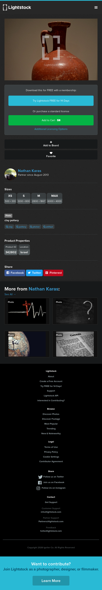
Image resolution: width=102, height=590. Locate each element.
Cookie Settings (51, 456)
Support (51, 390)
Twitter (34, 273)
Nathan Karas (29, 170)
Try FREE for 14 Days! (51, 386)
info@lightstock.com (51, 511)
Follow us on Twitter (53, 476)
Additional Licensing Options (51, 129)
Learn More (51, 580)
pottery (21, 226)
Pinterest (53, 273)
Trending (51, 428)
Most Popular (51, 423)
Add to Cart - (51, 120)
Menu (96, 7)
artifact (48, 226)
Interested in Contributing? (51, 400)
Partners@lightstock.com (51, 521)
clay (9, 226)
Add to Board (51, 144)
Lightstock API (51, 395)
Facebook (15, 273)
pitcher (35, 226)
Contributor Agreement (51, 461)
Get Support (51, 502)
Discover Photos (51, 414)
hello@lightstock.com (51, 530)
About (51, 376)
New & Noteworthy (51, 433)
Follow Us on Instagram (54, 487)
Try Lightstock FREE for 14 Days (51, 101)
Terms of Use (51, 447)
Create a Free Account (51, 381)
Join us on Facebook (53, 482)
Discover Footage (51, 418)
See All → (10, 294)
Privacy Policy (51, 451)
